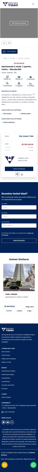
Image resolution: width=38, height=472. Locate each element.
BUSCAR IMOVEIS (19, 240)
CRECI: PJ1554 (6, 362)
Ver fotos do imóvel (19, 23)
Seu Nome (4, 203)
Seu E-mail (4, 213)
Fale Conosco (6, 355)
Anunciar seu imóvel (8, 385)
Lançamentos (6, 378)
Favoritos (4, 388)
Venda (12, 58)
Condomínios (6, 381)
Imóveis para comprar (8, 371)
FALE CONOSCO (9, 51)
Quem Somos (6, 351)
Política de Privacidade (9, 359)
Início (5, 58)
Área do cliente (6, 397)
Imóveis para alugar (8, 374)
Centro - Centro (24, 58)
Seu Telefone (5, 222)
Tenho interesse (19, 169)
